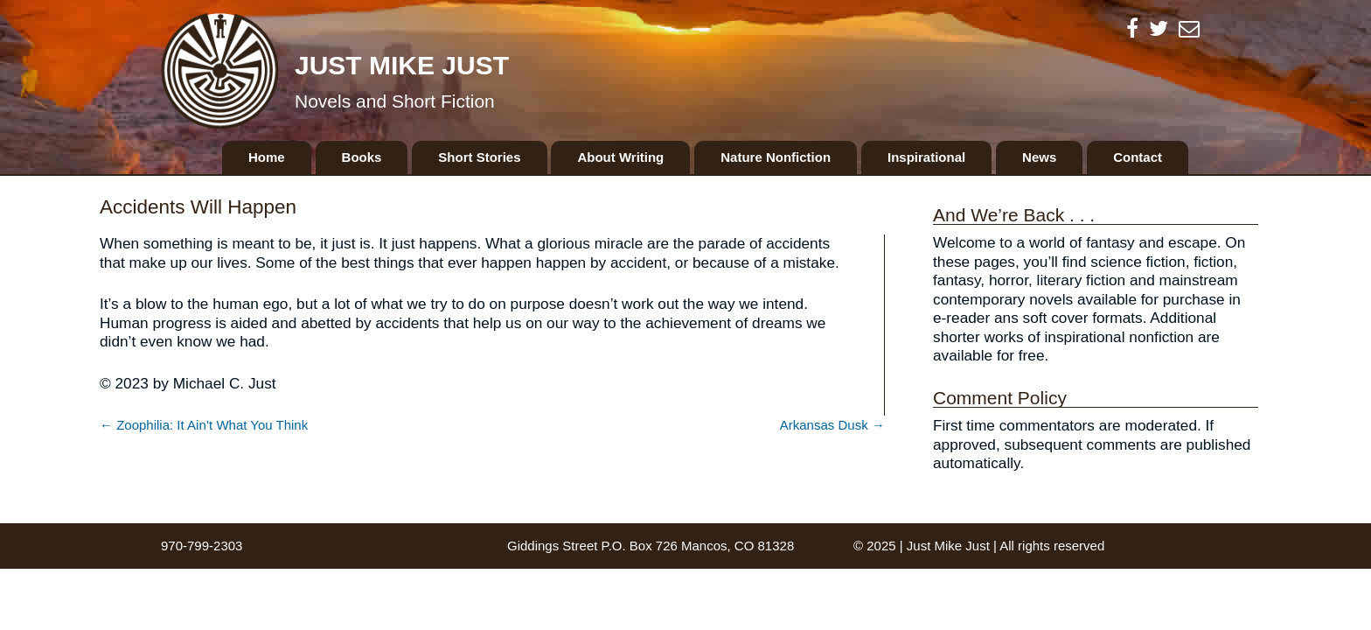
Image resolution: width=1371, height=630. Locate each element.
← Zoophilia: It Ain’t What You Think (204, 424)
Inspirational (926, 157)
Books (362, 157)
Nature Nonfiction (775, 157)
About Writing (620, 157)
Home (266, 157)
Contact (1137, 157)
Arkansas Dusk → (832, 424)
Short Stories (479, 157)
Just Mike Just (402, 65)
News (1039, 157)
